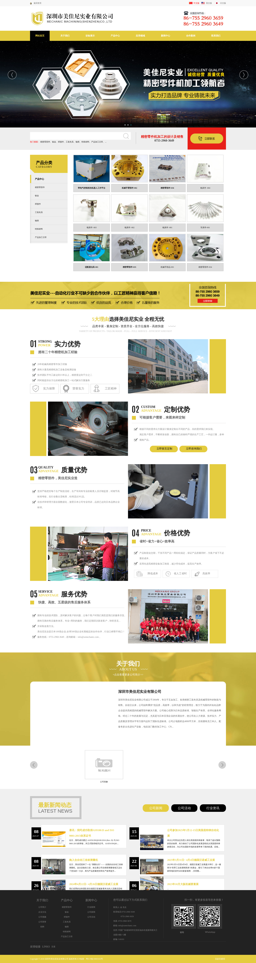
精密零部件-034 (205, 267)
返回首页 (37, 3)
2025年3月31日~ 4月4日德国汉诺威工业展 (191, 860)
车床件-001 (205, 227)
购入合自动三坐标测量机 (83, 860)
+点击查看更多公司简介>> (128, 674)
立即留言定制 (164, 448)
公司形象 (101, 782)
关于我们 (65, 35)
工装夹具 (70, 142)
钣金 (54, 142)
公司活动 (184, 808)
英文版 (209, 3)
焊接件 (61, 142)
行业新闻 (91, 907)
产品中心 (115, 35)
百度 (53, 947)
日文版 (223, 3)
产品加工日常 (97, 142)
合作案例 (190, 35)
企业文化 (42, 912)
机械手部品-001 (167, 267)
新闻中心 (165, 35)
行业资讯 (212, 808)
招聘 (42, 927)
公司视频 (42, 917)
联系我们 (215, 35)
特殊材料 (85, 142)
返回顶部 (220, 959)
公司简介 (42, 907)
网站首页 (39, 35)
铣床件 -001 (167, 227)
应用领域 (140, 35)
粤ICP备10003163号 (94, 959)
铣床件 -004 (205, 188)
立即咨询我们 (194, 448)
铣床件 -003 (92, 227)
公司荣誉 (42, 922)
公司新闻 (155, 808)
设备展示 (90, 35)
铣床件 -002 (130, 227)
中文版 (196, 3)
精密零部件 (45, 142)
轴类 (78, 142)
